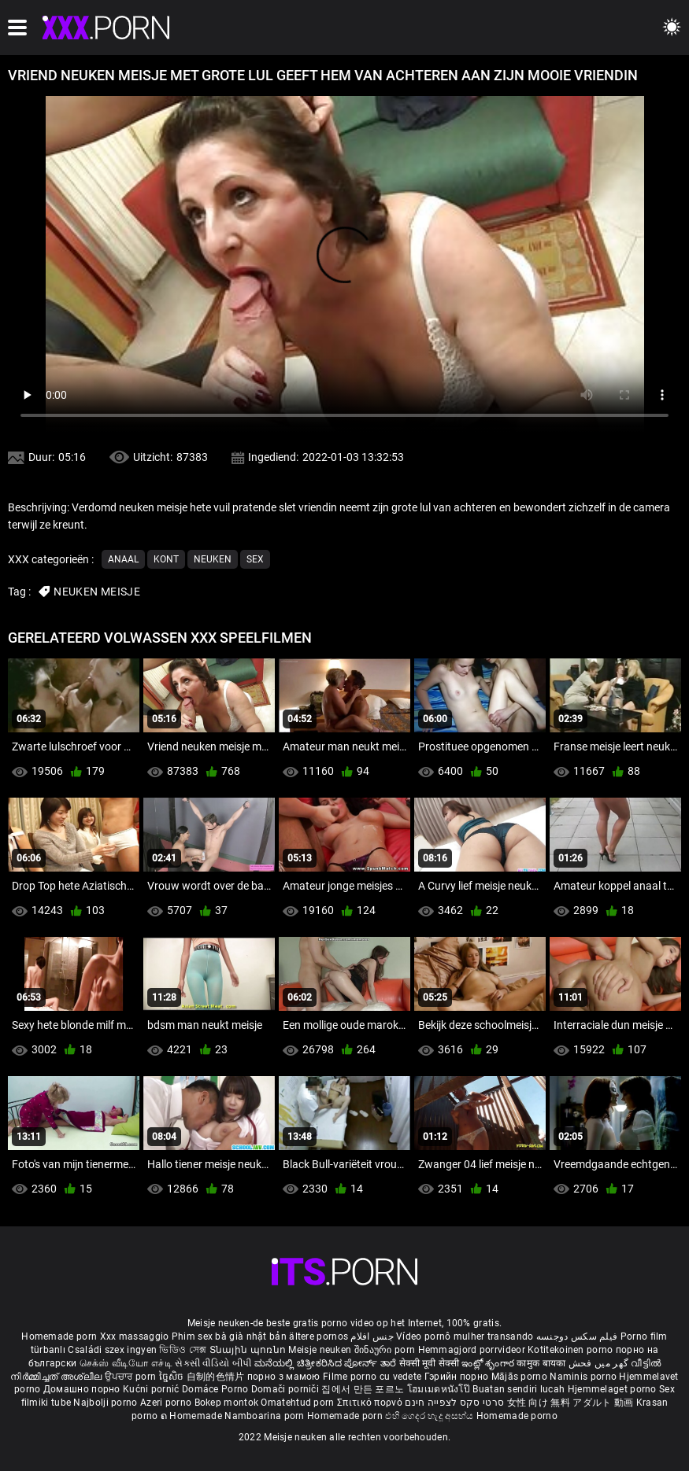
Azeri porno (167, 1402)
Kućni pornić (152, 1389)
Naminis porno (584, 1376)
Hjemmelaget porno (613, 1389)
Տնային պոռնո (249, 1349)
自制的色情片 (217, 1376)
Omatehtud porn (299, 1402)
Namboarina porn (265, 1415)
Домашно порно (83, 1389)
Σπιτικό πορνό (371, 1402)
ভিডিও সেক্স (182, 1349)
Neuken (213, 559)
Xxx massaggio (134, 1336)
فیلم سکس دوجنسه (577, 1336)
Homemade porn (60, 1336)
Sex (255, 559)
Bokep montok (226, 1402)
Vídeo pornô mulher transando (464, 1336)
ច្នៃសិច (173, 1376)
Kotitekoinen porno (572, 1349)
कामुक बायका (542, 1363)
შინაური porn (386, 1349)
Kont (166, 559)
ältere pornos (318, 1336)
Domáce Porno (216, 1389)
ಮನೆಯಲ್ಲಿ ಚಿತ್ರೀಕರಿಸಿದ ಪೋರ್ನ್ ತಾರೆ (326, 1363)
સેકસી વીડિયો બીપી (213, 1363)
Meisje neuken (319, 1349)
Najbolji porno (105, 1402)
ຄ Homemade (192, 1415)
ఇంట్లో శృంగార (489, 1363)
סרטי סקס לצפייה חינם (454, 1402)
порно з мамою (283, 1376)
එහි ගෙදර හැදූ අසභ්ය (430, 1415)
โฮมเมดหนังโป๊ (440, 1389)
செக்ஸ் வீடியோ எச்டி (126, 1363)
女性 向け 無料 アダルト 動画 (570, 1402)
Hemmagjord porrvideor (473, 1349)
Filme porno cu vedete (372, 1376)
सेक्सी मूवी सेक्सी (429, 1363)
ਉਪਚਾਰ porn (132, 1376)
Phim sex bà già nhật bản (229, 1336)
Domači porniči (286, 1389)
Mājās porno (520, 1376)
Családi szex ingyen (112, 1349)
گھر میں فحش (600, 1363)
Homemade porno (516, 1415)
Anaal (123, 559)
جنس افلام (371, 1336)
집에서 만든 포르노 (363, 1389)
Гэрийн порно (457, 1376)
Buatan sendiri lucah (519, 1389)
